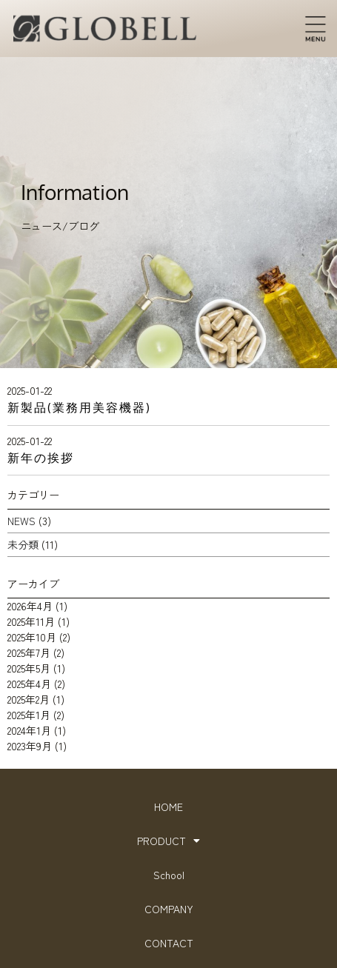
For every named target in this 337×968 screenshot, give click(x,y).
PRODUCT (168, 840)
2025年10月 (31, 637)
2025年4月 (29, 683)
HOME (168, 806)
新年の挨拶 (40, 457)
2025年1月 (28, 714)
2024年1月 (29, 730)
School (168, 874)
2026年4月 (30, 605)
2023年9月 (29, 745)
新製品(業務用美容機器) (79, 407)
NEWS (21, 520)
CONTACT (168, 942)
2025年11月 (31, 621)
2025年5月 (28, 668)
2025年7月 (28, 652)
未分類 (23, 544)
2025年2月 (28, 699)
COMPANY (168, 908)
